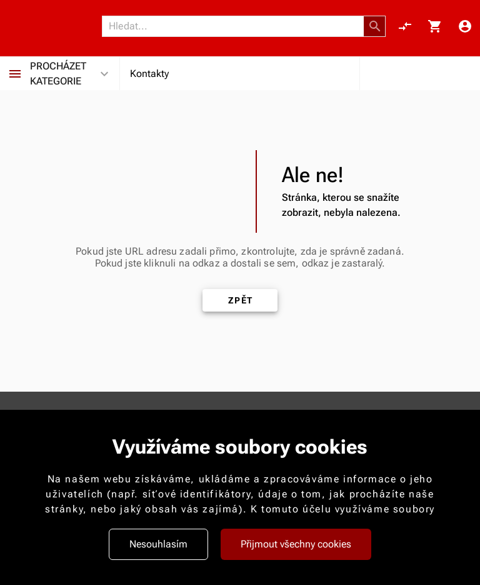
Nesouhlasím (158, 544)
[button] (375, 26)
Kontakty (149, 73)
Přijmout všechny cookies (296, 544)
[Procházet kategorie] (15, 74)
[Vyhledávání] (236, 26)
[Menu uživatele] (465, 26)
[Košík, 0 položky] (435, 26)
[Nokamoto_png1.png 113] (55, 26)
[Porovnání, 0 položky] (405, 26)
